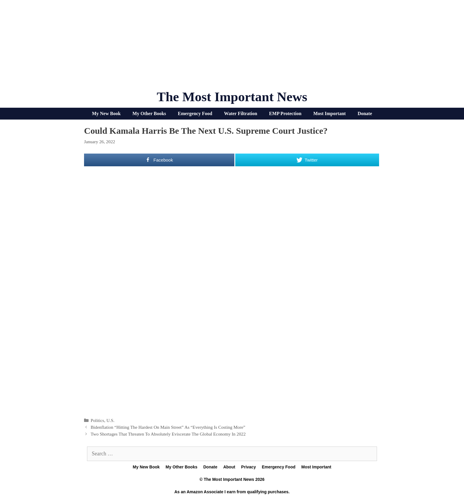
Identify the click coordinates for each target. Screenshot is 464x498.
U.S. (111, 420)
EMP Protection (285, 113)
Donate (364, 113)
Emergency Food (195, 113)
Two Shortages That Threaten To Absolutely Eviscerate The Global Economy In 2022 (168, 433)
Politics (97, 420)
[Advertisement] (232, 47)
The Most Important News (232, 96)
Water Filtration (240, 113)
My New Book (106, 113)
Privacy (248, 467)
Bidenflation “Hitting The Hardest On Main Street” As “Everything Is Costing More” (168, 427)
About (229, 467)
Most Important (329, 113)
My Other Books (149, 113)
